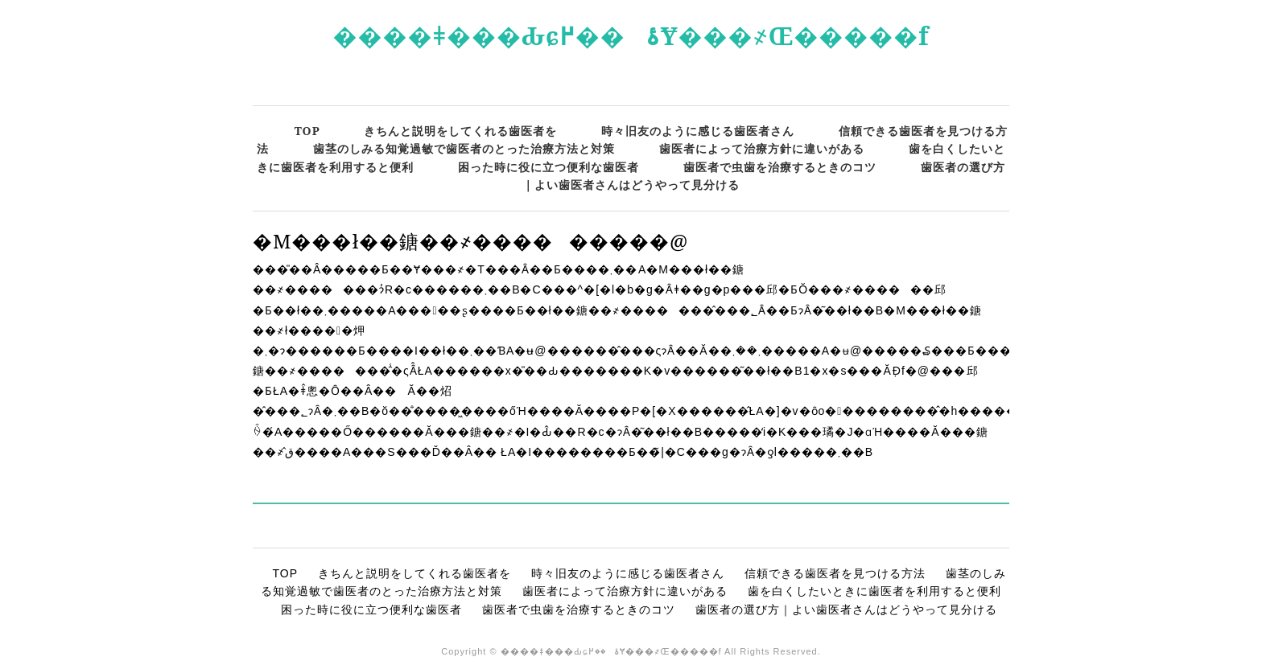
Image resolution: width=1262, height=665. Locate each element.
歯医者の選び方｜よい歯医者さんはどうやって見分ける (846, 609)
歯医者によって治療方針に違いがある (761, 148)
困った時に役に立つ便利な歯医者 (548, 166)
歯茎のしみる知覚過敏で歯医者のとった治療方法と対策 (464, 148)
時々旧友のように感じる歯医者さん (697, 130)
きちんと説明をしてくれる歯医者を (460, 130)
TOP (307, 130)
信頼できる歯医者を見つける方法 (835, 573)
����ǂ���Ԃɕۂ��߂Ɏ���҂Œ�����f (630, 35)
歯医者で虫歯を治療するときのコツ (779, 166)
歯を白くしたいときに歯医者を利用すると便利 (874, 591)
